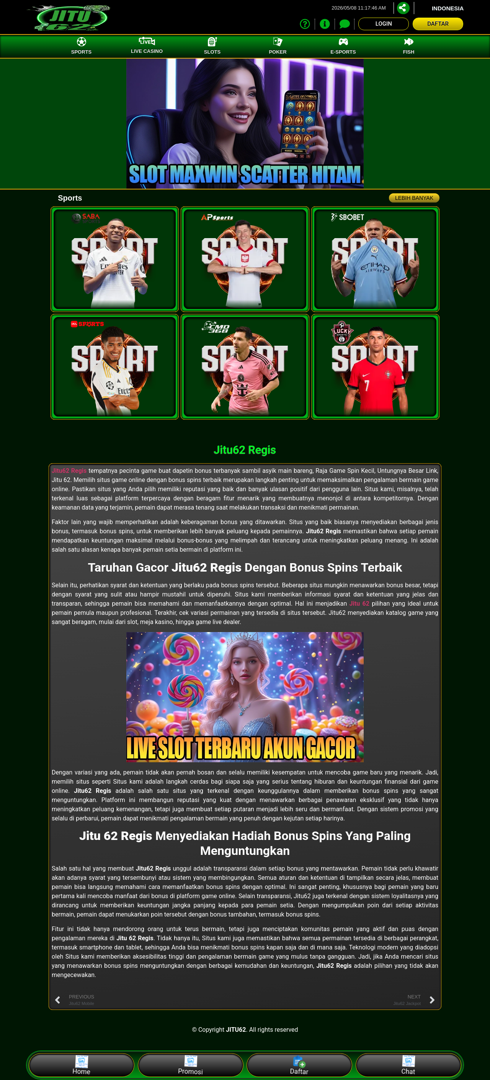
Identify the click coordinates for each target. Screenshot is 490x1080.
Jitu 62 (359, 603)
